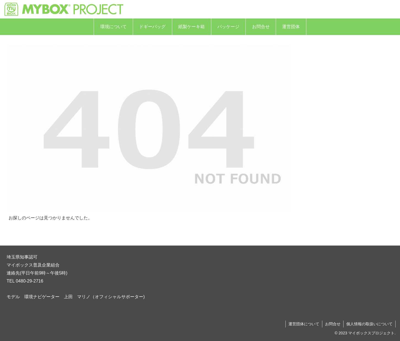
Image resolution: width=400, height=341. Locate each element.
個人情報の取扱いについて (369, 324)
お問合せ (332, 324)
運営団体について (303, 324)
